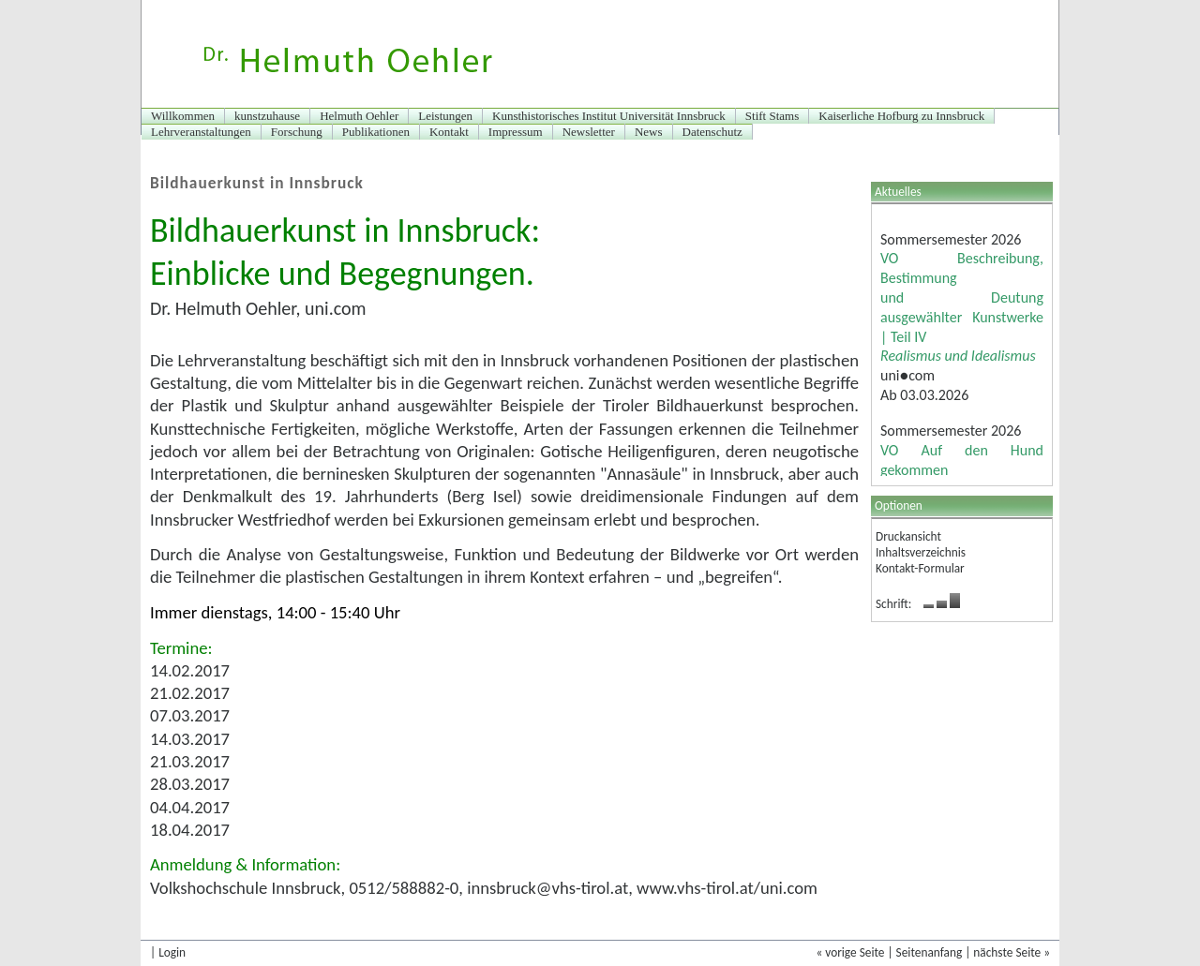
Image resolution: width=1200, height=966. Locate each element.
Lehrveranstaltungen (201, 132)
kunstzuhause (267, 116)
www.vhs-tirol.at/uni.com (727, 888)
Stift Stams (772, 116)
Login (172, 952)
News (649, 132)
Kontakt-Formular (920, 568)
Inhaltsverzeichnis (921, 552)
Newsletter (588, 132)
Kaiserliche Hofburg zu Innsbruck (901, 116)
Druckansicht (908, 536)
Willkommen (183, 116)
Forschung (296, 132)
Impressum (515, 132)
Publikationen (376, 132)
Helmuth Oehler (359, 116)
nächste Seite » (1011, 952)
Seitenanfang (929, 952)
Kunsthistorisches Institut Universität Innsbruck (609, 116)
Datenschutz (712, 132)
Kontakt (449, 132)
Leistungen (445, 116)
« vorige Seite (850, 952)
